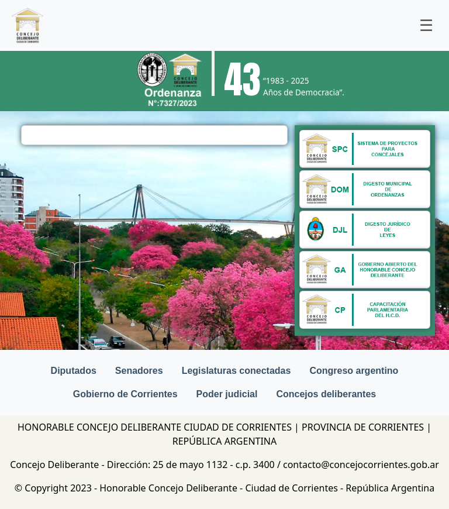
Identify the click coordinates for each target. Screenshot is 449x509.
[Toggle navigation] (426, 26)
